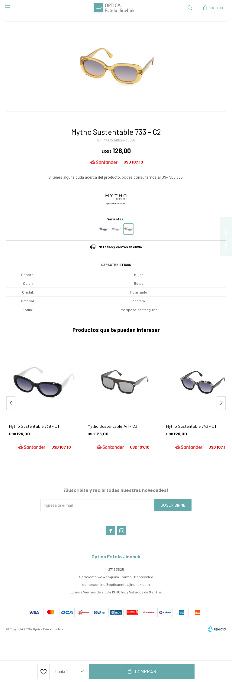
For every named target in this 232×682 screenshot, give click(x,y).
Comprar (145, 671)
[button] (221, 403)
